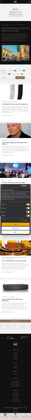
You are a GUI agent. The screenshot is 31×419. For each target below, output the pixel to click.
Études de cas (15, 374)
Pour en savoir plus (7, 43)
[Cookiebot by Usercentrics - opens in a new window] (21, 186)
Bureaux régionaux (15, 394)
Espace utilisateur (15, 381)
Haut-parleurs (15, 358)
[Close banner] (29, 185)
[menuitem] (15, 411)
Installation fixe (15, 355)
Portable (15, 352)
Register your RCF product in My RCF (25, 337)
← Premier (8, 324)
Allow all (15, 224)
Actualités (15, 397)
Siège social (15, 393)
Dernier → (23, 327)
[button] (15, 321)
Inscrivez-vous (12, 11)
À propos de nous (15, 399)
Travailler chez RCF (15, 396)
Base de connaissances (15, 384)
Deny (15, 232)
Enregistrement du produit (15, 383)
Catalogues (15, 365)
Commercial (15, 357)
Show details (24, 220)
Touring (15, 354)
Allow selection (15, 228)
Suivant (7, 327)
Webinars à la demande (15, 386)
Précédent (23, 324)
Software (15, 367)
